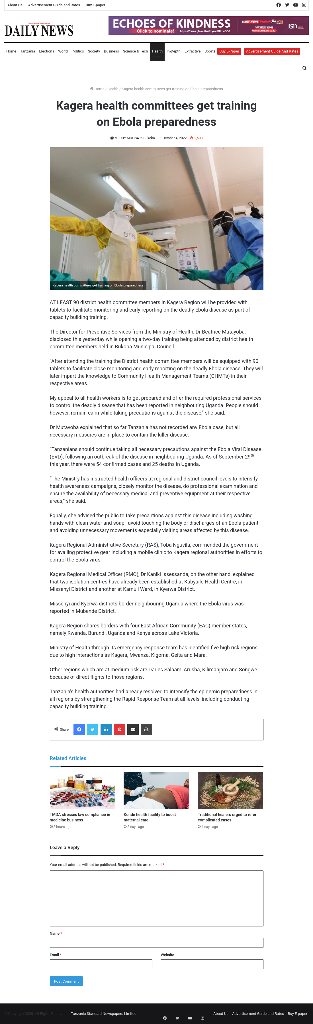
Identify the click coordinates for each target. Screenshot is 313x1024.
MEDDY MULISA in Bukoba (134, 138)
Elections (46, 51)
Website (167, 955)
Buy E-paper (95, 5)
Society (94, 51)
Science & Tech (135, 51)
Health (157, 51)
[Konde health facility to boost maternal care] (156, 790)
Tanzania (27, 51)
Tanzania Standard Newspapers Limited (103, 1013)
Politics (78, 51)
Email (56, 955)
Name (56, 933)
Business (111, 51)
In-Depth (173, 51)
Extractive (193, 51)
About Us (14, 5)
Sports (209, 51)
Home (11, 51)
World (63, 51)
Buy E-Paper (229, 51)
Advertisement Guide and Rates (54, 5)
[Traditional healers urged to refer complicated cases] (230, 790)
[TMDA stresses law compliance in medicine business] (82, 790)
